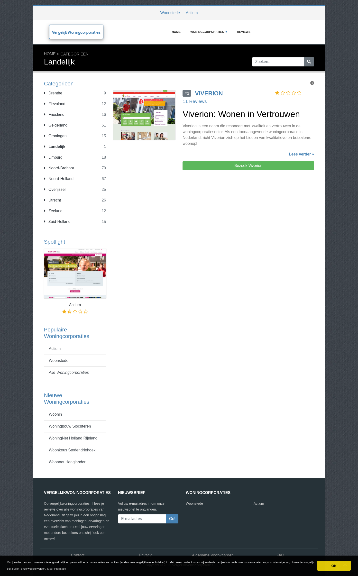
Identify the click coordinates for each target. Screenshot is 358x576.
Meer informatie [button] (56, 568)
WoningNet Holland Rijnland (73, 438)
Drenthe (53, 93)
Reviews (243, 32)
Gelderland (56, 125)
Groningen (55, 136)
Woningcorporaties (208, 32)
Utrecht (52, 200)
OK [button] (334, 566)
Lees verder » (301, 154)
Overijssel (55, 189)
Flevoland (54, 104)
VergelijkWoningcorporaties (76, 32)
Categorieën (75, 54)
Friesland (54, 114)
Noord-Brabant (59, 168)
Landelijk (54, 147)
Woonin (55, 414)
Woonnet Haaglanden (68, 462)
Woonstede (170, 13)
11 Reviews (195, 101)
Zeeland (53, 211)
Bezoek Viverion (248, 166)
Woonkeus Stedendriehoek (72, 450)
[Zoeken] (309, 61)
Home (176, 32)
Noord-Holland (59, 179)
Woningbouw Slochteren (70, 426)
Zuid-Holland (57, 221)
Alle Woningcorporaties (69, 372)
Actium (192, 13)
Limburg (53, 157)
